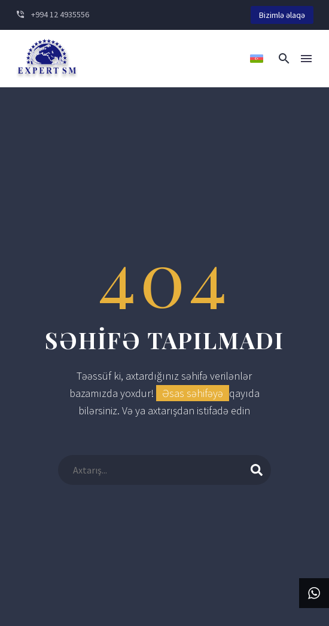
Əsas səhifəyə (192, 393)
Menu (306, 58)
